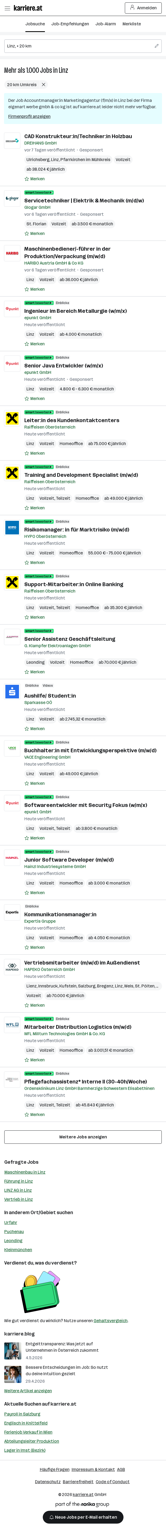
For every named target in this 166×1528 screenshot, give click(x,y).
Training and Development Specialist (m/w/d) (81, 475)
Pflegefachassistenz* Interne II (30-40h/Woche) (85, 1081)
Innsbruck (48, 986)
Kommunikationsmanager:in (60, 914)
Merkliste (131, 23)
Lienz (31, 986)
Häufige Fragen (55, 1469)
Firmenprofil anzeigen (29, 116)
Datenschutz (48, 1481)
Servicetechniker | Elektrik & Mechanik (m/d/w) (84, 200)
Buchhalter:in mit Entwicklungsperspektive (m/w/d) (90, 750)
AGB (121, 1469)
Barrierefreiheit (78, 1481)
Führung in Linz (18, 1181)
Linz (63, 70)
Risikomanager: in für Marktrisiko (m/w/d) (76, 529)
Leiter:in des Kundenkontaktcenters (71, 420)
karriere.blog (19, 1334)
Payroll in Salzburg (22, 1414)
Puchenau (14, 1231)
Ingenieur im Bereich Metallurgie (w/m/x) (75, 311)
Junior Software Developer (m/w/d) (69, 860)
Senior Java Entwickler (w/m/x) (63, 365)
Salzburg (86, 986)
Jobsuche (35, 23)
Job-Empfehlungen (70, 23)
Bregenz (105, 986)
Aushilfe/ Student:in (50, 696)
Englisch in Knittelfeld (26, 1423)
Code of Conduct (113, 1481)
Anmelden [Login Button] (143, 8)
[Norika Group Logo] (82, 1505)
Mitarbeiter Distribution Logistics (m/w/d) (77, 1027)
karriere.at (63, 1404)
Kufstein (67, 986)
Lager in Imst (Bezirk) (24, 1450)
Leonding (35, 662)
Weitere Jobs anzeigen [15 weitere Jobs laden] (83, 1136)
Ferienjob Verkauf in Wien (28, 1432)
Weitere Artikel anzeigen (28, 1390)
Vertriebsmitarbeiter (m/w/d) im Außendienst (82, 962)
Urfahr (10, 1222)
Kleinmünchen (18, 1249)
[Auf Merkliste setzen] (34, 179)
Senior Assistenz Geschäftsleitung (69, 639)
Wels (128, 986)
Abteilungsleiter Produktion (31, 1441)
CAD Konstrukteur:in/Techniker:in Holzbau (78, 136)
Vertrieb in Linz (18, 1199)
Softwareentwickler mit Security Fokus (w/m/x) (85, 805)
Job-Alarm (105, 23)
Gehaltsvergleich (111, 1320)
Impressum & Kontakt (93, 1469)
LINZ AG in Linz (18, 1190)
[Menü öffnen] (7, 8)
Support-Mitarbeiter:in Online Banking (73, 584)
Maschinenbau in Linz (24, 1172)
